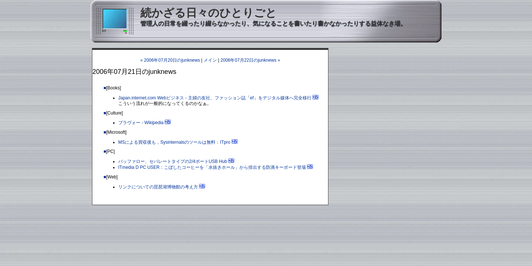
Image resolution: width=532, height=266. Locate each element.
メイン (210, 60)
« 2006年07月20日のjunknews (170, 60)
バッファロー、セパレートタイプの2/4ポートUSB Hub (172, 161)
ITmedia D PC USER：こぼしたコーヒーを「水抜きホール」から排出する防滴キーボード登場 (212, 167)
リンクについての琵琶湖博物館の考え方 (158, 187)
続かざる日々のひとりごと (208, 13)
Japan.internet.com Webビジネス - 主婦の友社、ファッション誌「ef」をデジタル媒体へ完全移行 (214, 97)
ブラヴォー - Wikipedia (141, 122)
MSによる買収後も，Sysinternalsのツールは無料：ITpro (174, 142)
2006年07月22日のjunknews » (250, 60)
